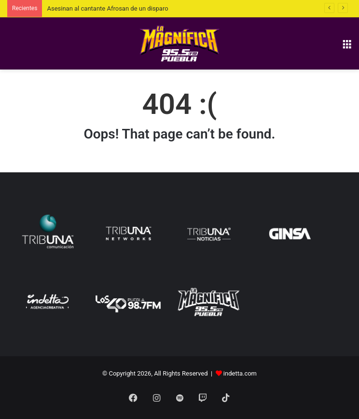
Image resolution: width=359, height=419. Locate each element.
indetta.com (240, 373)
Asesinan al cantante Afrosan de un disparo (107, 8)
